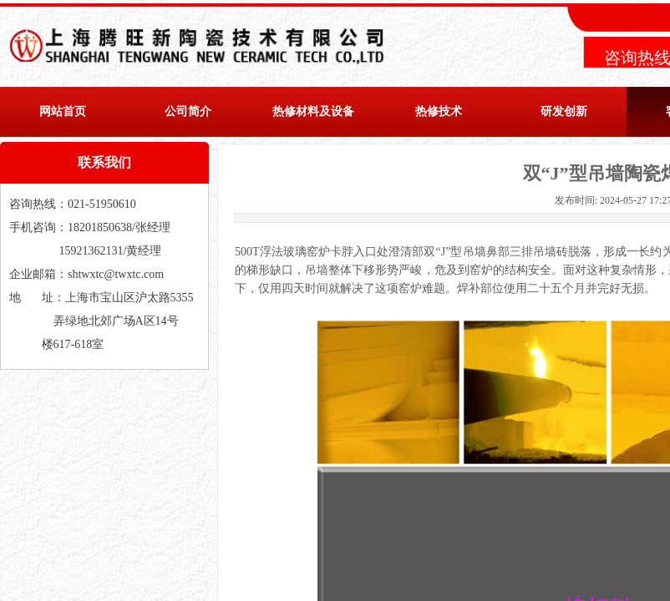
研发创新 (564, 111)
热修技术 (438, 111)
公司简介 (188, 111)
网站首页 (62, 111)
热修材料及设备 (313, 111)
